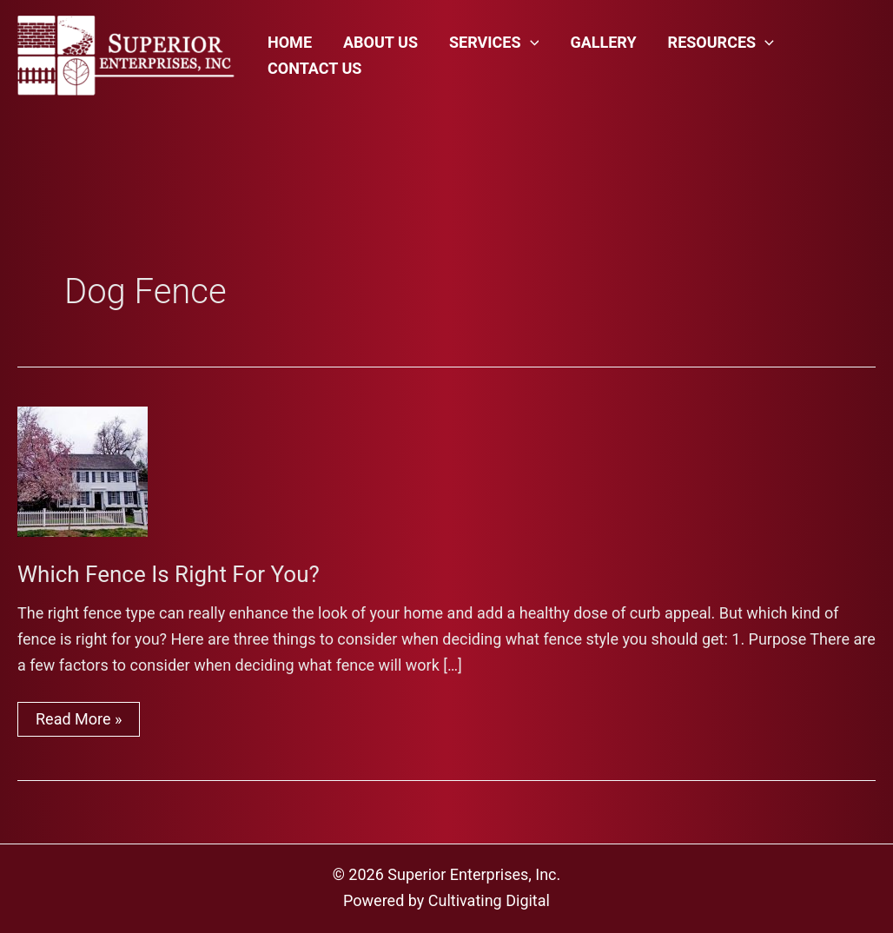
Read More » (78, 723)
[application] (530, 43)
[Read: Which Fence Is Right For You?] (82, 469)
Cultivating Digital (489, 900)
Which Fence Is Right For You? (168, 574)
